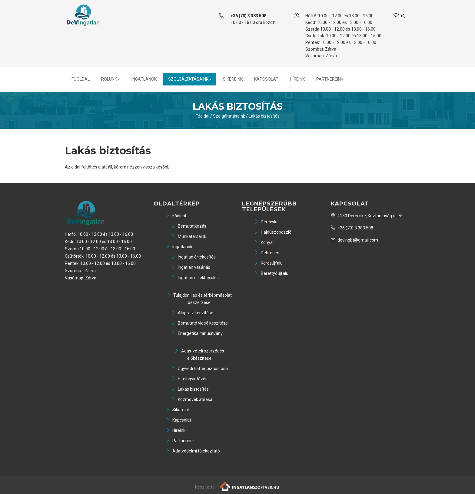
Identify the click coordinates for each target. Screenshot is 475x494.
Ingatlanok (144, 79)
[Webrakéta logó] (250, 486)
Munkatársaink (188, 236)
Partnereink (329, 79)
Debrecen (266, 252)
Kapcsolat (266, 79)
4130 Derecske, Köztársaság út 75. (367, 215)
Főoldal (80, 79)
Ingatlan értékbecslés (195, 277)
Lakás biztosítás (264, 116)
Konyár (264, 242)
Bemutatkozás (188, 226)
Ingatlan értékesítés (193, 257)
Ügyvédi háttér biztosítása (199, 368)
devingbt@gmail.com (354, 240)
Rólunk (110, 79)
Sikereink (233, 79)
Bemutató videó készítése (199, 323)
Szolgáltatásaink (189, 79)
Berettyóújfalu (271, 273)
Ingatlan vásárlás (190, 267)
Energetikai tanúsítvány (197, 333)
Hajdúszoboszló (272, 232)
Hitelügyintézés (189, 378)
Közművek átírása (191, 399)
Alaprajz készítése (192, 312)
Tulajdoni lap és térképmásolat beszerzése (199, 299)
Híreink (297, 79)
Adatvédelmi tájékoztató (193, 451)
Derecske (266, 221)
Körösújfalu (268, 263)
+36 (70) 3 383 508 (352, 227)
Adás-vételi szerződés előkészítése (199, 355)
